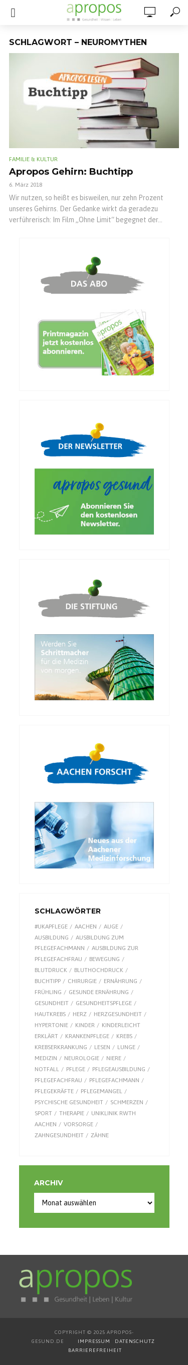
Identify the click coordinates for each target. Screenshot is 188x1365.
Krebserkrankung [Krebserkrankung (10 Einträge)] (61, 1047)
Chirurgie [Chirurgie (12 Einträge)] (82, 981)
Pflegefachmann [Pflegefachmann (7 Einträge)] (114, 1080)
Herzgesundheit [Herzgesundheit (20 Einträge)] (118, 1014)
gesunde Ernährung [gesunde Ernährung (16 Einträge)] (99, 992)
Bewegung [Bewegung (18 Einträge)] (104, 959)
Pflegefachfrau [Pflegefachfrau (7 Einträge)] (58, 1080)
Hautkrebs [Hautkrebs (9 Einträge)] (50, 1014)
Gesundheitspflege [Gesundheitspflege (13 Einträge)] (104, 1003)
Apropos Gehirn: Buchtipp (71, 171)
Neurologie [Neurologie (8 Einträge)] (81, 1058)
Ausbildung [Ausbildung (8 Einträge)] (52, 937)
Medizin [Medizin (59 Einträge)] (46, 1058)
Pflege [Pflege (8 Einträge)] (75, 1069)
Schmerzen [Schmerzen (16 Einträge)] (126, 1102)
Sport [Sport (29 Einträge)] (43, 1113)
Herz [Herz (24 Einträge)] (80, 1014)
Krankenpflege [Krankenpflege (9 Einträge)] (87, 1036)
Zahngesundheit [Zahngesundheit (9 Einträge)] (59, 1135)
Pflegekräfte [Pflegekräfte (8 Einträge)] (54, 1091)
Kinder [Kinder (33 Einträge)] (85, 1025)
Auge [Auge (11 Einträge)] (111, 926)
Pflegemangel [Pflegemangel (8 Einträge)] (101, 1091)
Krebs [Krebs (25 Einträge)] (124, 1036)
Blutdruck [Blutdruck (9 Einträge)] (51, 970)
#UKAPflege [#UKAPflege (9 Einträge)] (51, 926)
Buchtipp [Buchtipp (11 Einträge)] (48, 981)
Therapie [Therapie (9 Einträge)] (71, 1113)
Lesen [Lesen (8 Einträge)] (102, 1047)
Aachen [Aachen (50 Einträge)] (86, 926)
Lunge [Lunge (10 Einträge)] (126, 1047)
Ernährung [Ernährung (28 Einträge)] (120, 981)
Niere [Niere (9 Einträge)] (113, 1058)
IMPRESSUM (94, 1341)
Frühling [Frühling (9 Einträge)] (48, 992)
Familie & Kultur (33, 159)
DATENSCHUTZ (135, 1341)
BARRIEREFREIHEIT (95, 1350)
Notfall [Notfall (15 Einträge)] (47, 1069)
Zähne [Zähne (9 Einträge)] (100, 1135)
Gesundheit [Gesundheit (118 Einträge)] (52, 1003)
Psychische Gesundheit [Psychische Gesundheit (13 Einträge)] (69, 1102)
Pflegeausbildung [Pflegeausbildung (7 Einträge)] (118, 1069)
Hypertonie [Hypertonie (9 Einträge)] (51, 1025)
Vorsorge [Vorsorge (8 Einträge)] (78, 1124)
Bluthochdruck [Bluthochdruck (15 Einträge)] (98, 970)
